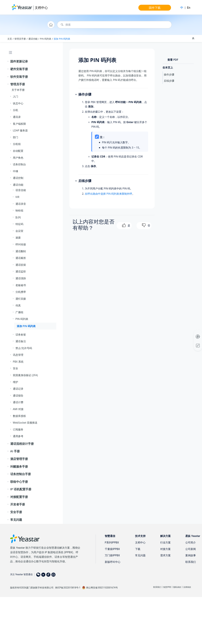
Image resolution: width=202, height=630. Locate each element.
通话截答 (21, 258)
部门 (15, 137)
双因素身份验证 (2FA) (25, 375)
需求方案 (165, 555)
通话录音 (21, 204)
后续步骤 (169, 80)
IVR (17, 197)
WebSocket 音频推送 (25, 422)
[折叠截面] (193, 38)
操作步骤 (169, 74)
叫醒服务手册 (19, 466)
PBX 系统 (18, 361)
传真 (18, 305)
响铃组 (19, 210)
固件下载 (155, 8)
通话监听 (21, 271)
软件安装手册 (19, 77)
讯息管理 (18, 355)
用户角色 (18, 157)
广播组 (19, 312)
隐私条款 (177, 587)
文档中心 (41, 7)
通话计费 (18, 402)
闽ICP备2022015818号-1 (67, 587)
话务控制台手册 (20, 474)
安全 (15, 368)
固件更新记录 (19, 61)
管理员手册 (20, 38)
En (188, 7)
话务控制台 (19, 164)
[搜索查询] (114, 24)
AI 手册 (15, 451)
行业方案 (165, 542)
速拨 (18, 237)
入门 (15, 96)
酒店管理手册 (19, 459)
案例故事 (190, 555)
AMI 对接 (18, 409)
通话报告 (18, 395)
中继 (15, 171)
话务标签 (21, 334)
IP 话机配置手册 (20, 489)
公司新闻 (190, 549)
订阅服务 (18, 429)
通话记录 (18, 388)
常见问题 (16, 520)
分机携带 (21, 292)
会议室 (19, 231)
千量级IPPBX (112, 549)
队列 (18, 217)
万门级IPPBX (112, 555)
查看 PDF (172, 59)
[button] (8, 61)
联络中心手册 (19, 482)
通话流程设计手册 (22, 444)
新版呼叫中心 (112, 561)
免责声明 (167, 587)
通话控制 (18, 178)
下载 (137, 549)
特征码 (19, 224)
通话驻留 (21, 265)
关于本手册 (18, 90)
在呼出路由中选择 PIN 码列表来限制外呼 (108, 193)
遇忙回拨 (21, 298)
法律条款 (187, 587)
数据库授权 (19, 416)
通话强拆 (21, 278)
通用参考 (18, 436)
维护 (15, 382)
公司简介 (190, 542)
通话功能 (33, 38)
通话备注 (21, 341)
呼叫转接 (21, 244)
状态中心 (18, 103)
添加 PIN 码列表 (62, 38)
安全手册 (16, 512)
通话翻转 (21, 251)
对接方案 (165, 549)
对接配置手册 (19, 497)
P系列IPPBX (112, 542)
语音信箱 (21, 190)
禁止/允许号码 (24, 348)
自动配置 (18, 151)
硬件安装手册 (19, 69)
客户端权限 (19, 124)
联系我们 (190, 561)
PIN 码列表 (45, 38)
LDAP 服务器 (20, 130)
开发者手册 (17, 504)
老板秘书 (21, 285)
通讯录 (17, 117)
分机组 (17, 144)
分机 (15, 110)
